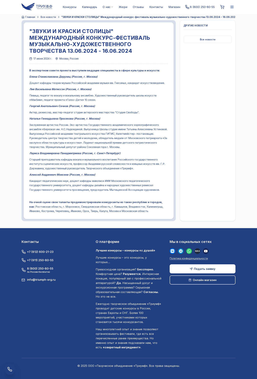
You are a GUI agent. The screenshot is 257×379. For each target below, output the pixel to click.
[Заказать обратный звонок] (9, 369)
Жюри (123, 7)
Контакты (156, 7)
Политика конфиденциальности (189, 258)
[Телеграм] (181, 251)
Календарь (89, 7)
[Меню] (232, 6)
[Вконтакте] (172, 251)
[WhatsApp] (189, 251)
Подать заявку (202, 269)
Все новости (48, 16)
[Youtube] (206, 251)
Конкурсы (69, 7)
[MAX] (197, 251)
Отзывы (138, 7)
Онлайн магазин (203, 280)
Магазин (174, 7)
